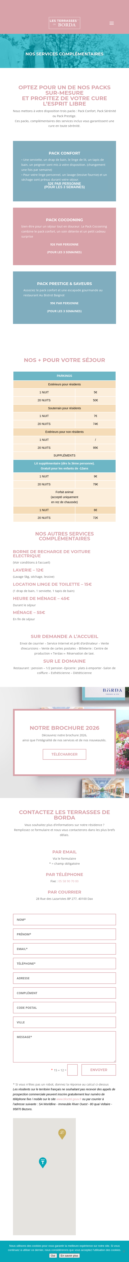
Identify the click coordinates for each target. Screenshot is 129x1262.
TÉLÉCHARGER (64, 754)
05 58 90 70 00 (68, 881)
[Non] (124, 1251)
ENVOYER (98, 1070)
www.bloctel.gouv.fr (68, 1099)
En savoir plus (69, 1255)
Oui (53, 1255)
